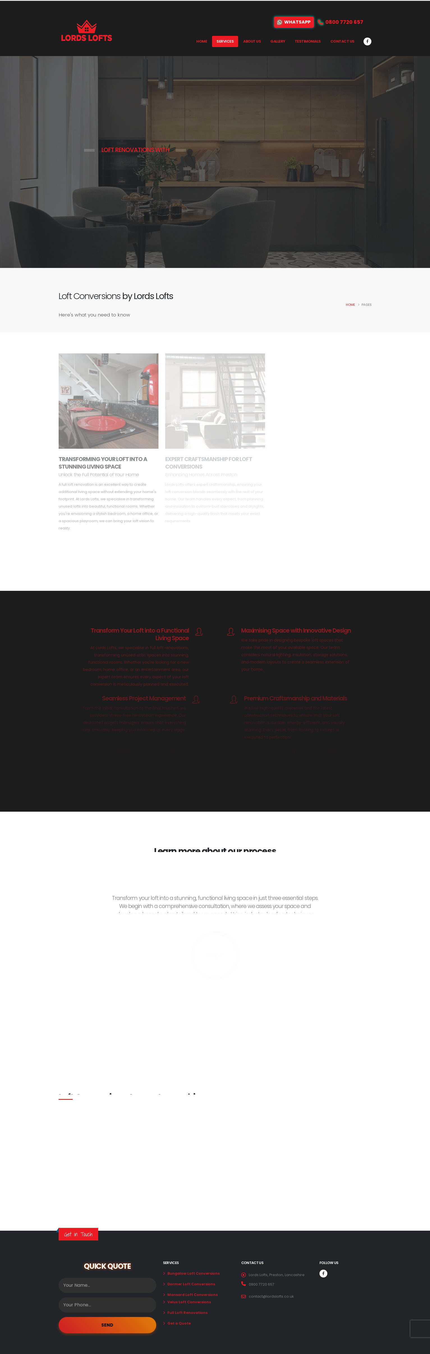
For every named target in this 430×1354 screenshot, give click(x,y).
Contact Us (342, 41)
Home (201, 41)
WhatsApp (294, 22)
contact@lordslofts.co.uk (271, 1296)
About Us (252, 41)
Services (225, 41)
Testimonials (308, 41)
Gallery (277, 41)
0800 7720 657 (261, 1284)
